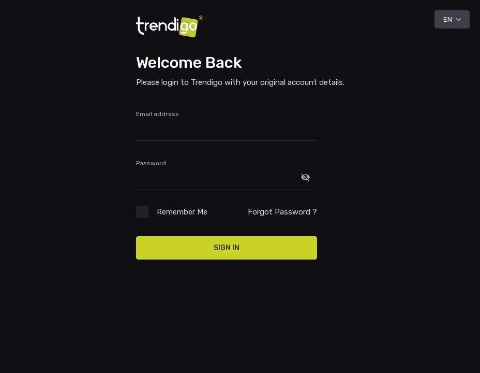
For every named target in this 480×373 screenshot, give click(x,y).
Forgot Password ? (282, 212)
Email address (157, 114)
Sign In (226, 247)
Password (151, 163)
